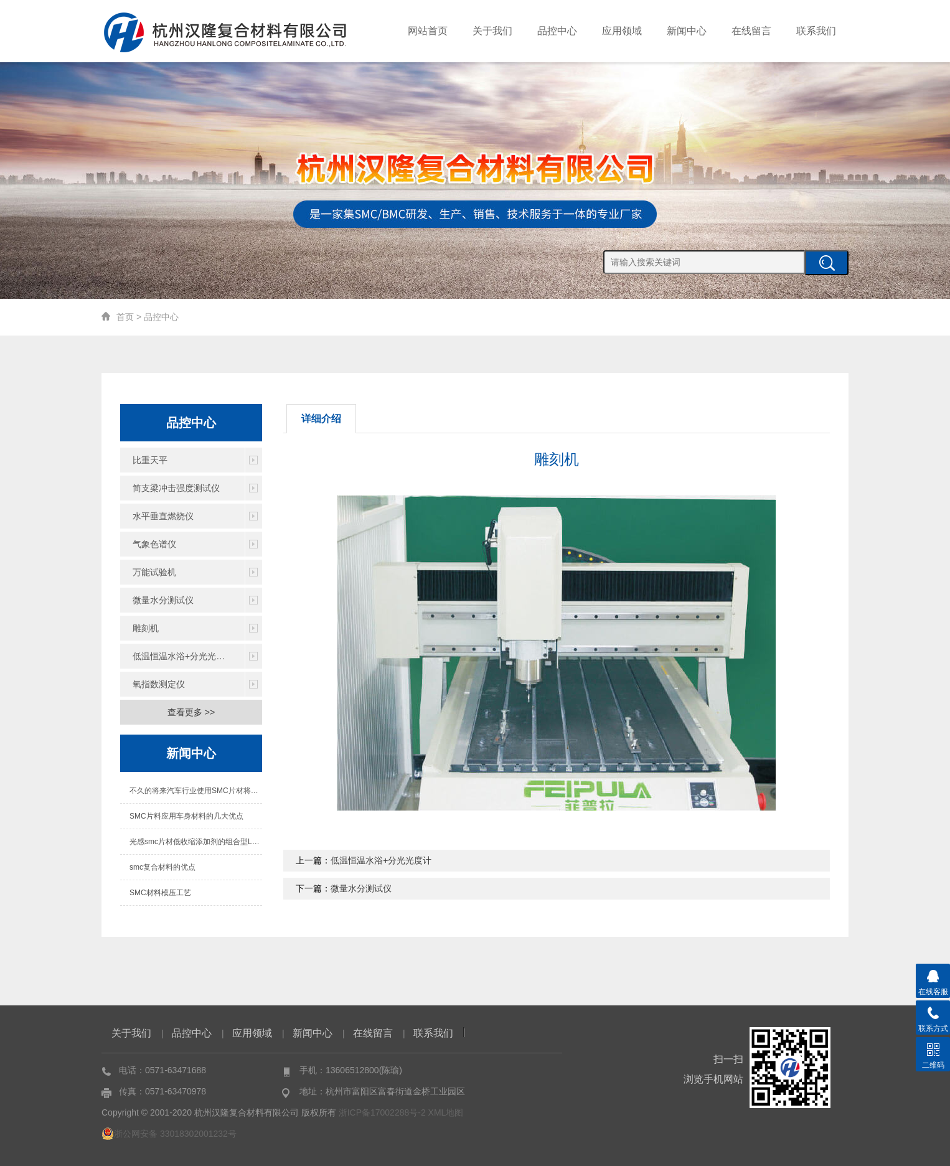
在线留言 (751, 31)
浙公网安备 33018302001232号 (169, 1133)
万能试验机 (154, 572)
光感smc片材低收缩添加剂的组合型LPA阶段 (195, 841)
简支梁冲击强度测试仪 (176, 488)
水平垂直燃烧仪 (163, 516)
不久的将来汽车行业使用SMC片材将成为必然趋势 (195, 790)
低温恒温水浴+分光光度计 (183, 656)
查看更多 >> (191, 712)
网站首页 (428, 31)
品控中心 (557, 31)
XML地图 (446, 1112)
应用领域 (622, 31)
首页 (125, 317)
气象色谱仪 (154, 544)
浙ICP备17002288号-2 (382, 1112)
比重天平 (150, 460)
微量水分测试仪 (163, 600)
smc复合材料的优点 (162, 867)
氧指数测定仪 (159, 684)
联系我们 (816, 31)
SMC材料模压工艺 (160, 892)
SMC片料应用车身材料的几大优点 (186, 816)
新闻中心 (687, 31)
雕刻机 (146, 628)
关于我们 (492, 31)
